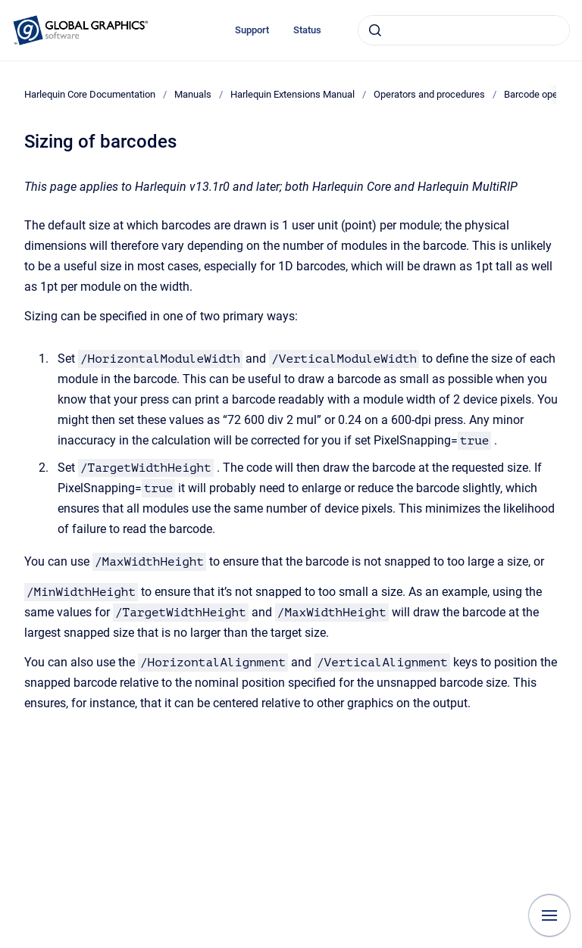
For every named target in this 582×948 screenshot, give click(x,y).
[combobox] (463, 30)
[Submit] (375, 30)
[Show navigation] (549, 915)
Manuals (192, 94)
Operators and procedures (429, 94)
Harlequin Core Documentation (89, 94)
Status (307, 30)
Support (252, 30)
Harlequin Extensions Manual (292, 94)
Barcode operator (540, 94)
